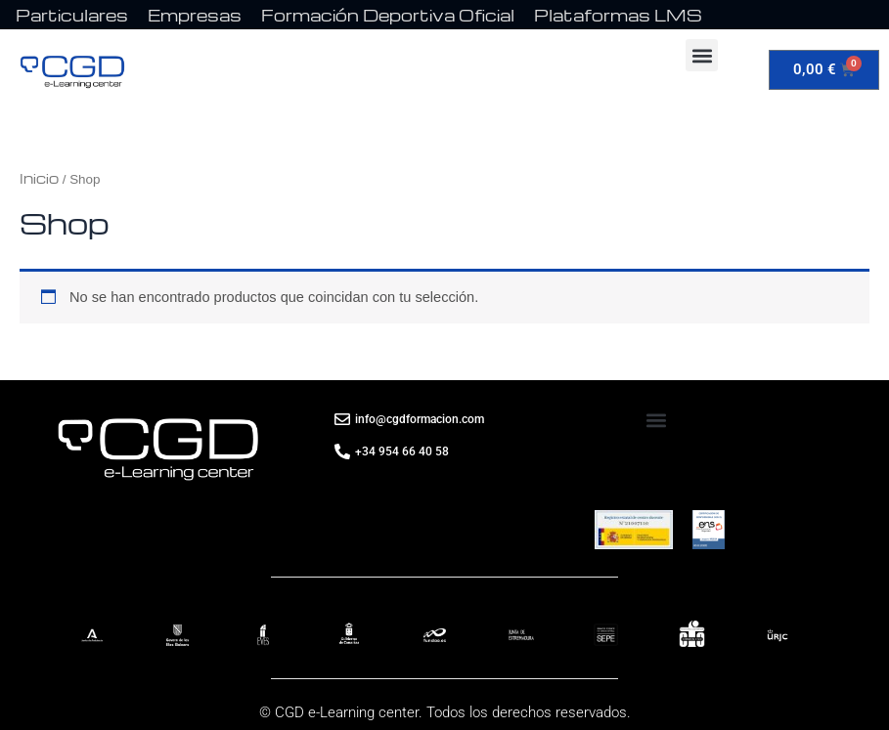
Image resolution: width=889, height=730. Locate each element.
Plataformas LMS (618, 15)
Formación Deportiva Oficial (387, 15)
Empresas (195, 15)
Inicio (39, 178)
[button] (702, 55)
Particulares (72, 15)
